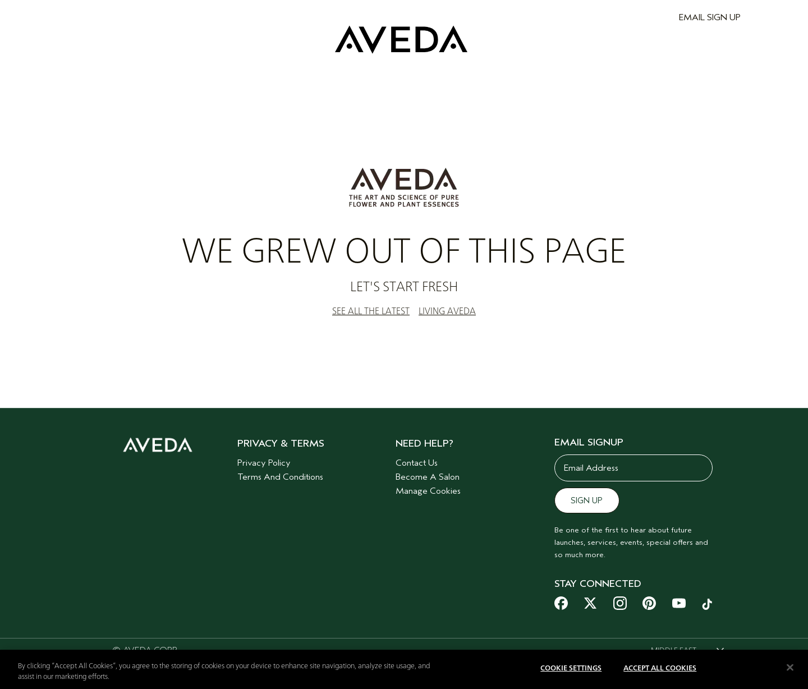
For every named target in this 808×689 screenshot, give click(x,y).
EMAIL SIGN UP (710, 17)
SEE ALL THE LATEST (371, 311)
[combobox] (687, 650)
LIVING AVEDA (447, 311)
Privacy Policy (264, 463)
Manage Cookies (428, 491)
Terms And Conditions (280, 477)
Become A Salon (428, 477)
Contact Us (417, 463)
